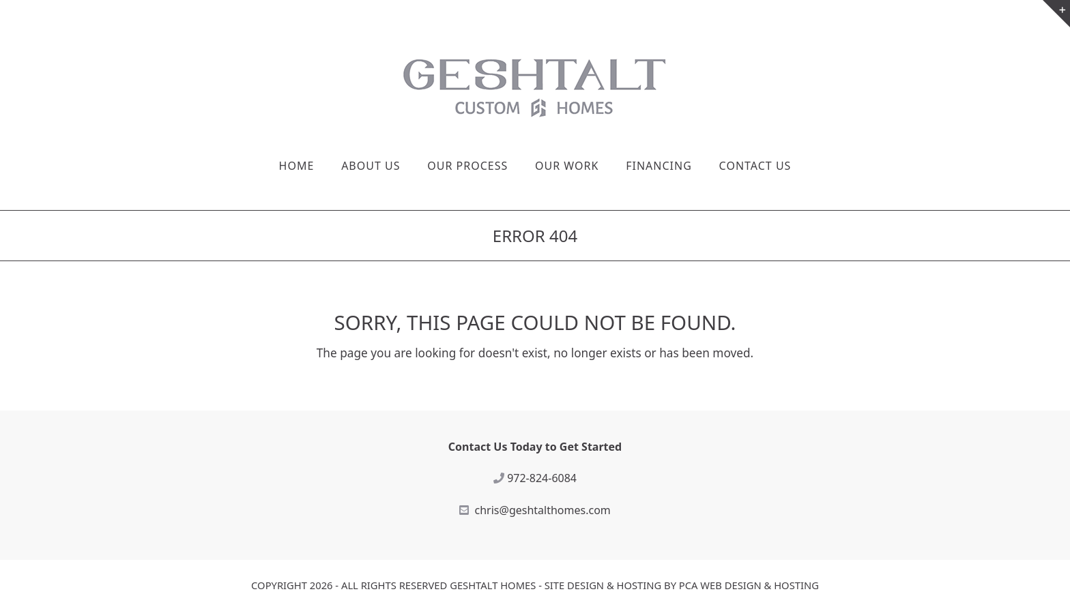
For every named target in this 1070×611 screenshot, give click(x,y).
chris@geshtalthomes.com (543, 510)
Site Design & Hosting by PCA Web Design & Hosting (682, 585)
